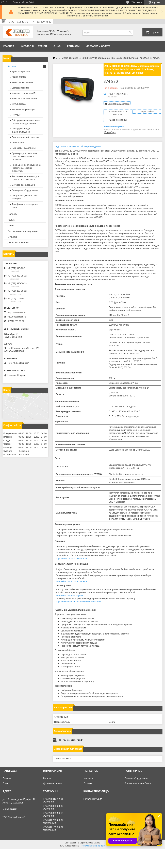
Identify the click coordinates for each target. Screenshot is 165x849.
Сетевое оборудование (23, 185)
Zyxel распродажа (21, 71)
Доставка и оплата (98, 46)
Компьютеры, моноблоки (24, 98)
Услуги (42, 46)
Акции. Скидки (19, 77)
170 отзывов (136, 2)
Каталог (26, 46)
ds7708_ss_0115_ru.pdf (70, 740)
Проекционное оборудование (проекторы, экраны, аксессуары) (27, 168)
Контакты (73, 46)
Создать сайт (19, 2)
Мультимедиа (19, 104)
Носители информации (23, 109)
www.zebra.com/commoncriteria (71, 581)
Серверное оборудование (25, 190)
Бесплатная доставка (118, 104)
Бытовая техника (20, 88)
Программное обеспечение (25, 137)
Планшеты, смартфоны (24, 148)
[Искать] (130, 33)
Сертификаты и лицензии (23, 231)
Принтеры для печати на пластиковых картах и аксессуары (24, 156)
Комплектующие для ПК (24, 93)
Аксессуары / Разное (22, 82)
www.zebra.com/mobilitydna (69, 595)
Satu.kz (96, 843)
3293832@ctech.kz (16, 316)
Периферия (18, 142)
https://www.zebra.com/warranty (71, 558)
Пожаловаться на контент (93, 846)
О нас (57, 46)
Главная (8, 46)
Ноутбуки (16, 115)
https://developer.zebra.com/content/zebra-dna (78, 601)
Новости (12, 214)
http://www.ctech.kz (17, 312)
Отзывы (12, 236)
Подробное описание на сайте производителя (78, 146)
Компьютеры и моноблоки (137, 783)
